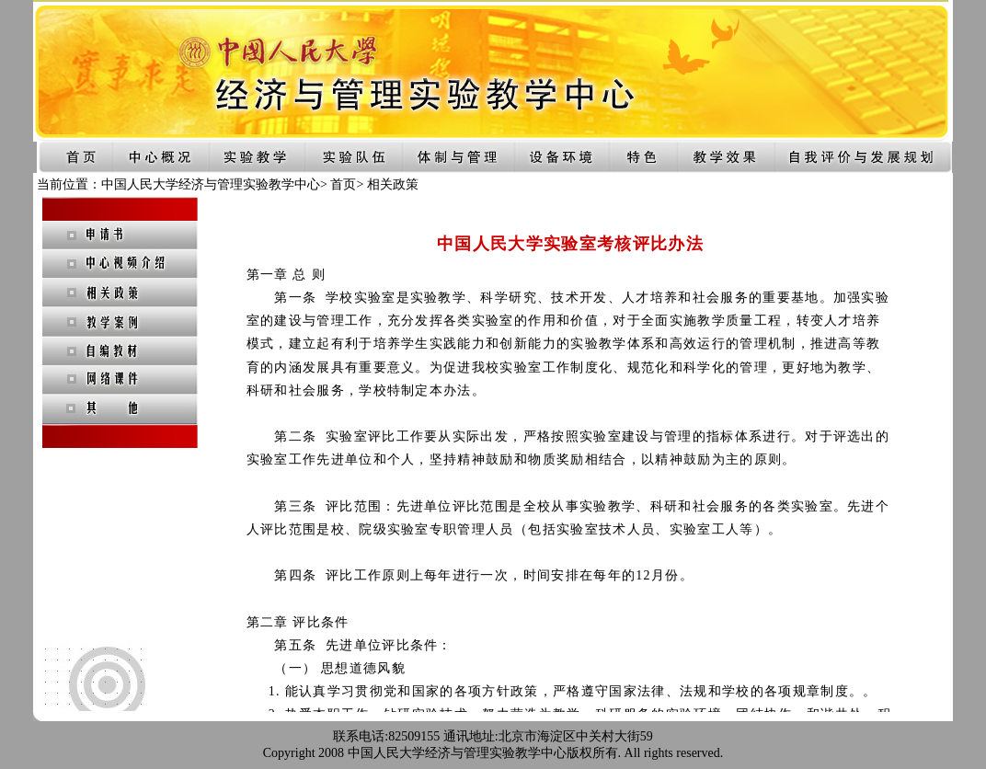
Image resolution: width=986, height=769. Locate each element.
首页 (343, 184)
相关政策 (392, 184)
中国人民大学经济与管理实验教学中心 (210, 184)
